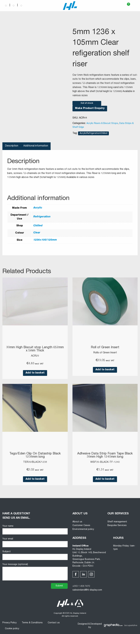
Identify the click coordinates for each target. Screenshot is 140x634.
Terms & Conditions (32, 623)
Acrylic (37, 208)
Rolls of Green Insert (105, 353)
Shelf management (117, 522)
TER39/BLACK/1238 (35, 462)
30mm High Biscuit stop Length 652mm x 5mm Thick (35, 349)
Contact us (54, 623)
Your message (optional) (35, 571)
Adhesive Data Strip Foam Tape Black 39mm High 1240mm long (105, 455)
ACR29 (35, 356)
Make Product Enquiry (90, 108)
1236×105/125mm (45, 240)
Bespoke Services (117, 525)
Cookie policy (12, 629)
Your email (35, 542)
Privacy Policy (9, 623)
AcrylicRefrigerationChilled (93, 133)
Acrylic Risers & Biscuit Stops (102, 123)
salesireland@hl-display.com (87, 590)
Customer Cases (81, 525)
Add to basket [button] (35, 373)
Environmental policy (83, 529)
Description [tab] (11, 146)
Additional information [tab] (35, 146)
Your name (35, 529)
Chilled (37, 226)
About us (77, 522)
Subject (35, 555)
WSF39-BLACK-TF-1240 (105, 462)
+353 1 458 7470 (81, 586)
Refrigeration (41, 217)
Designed (83, 624)
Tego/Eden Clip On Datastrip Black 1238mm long (35, 455)
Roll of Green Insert (105, 347)
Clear (36, 233)
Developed (96, 624)
